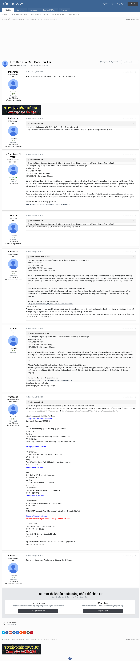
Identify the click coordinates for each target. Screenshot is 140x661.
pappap (13, 323)
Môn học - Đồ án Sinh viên (39, 14)
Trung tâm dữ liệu (74, 14)
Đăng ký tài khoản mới (38, 600)
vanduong (13, 386)
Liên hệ (74, 653)
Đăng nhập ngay (102, 600)
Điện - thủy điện (43, 65)
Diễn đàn (8, 10)
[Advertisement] (70, 39)
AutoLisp (34, 10)
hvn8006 (13, 215)
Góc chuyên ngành (58, 14)
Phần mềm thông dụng (19, 14)
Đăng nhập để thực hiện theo (110, 62)
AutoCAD (5, 14)
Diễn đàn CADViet (14, 4)
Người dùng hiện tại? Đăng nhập (114, 4)
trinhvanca (16, 65)
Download (20, 10)
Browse (64, 10)
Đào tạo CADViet (49, 10)
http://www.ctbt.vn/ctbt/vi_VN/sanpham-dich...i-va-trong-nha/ (47, 204)
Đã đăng (33, 72)
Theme (66, 653)
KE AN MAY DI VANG (13, 156)
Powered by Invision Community (70, 657)
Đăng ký (132, 4)
